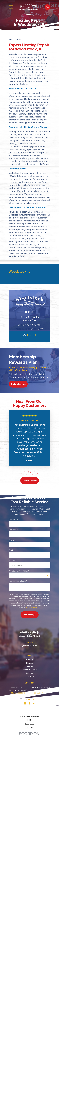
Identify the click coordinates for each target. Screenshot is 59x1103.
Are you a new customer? (19, 571)
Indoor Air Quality (30, 669)
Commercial (29, 676)
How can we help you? (18, 581)
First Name (13, 519)
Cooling (29, 659)
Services (29, 666)
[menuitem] (29, 720)
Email (11, 550)
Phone (11, 540)
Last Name (13, 530)
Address (12, 560)
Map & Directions (18, 693)
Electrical (29, 673)
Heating (29, 663)
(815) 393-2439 (29, 645)
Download (31, 335)
